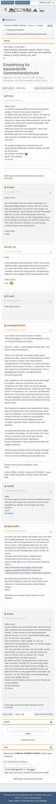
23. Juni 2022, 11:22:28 (12, 251)
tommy (16, 55)
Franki (10, 187)
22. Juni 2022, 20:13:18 (12, 192)
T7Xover (7, 52)
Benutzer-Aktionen (44, 88)
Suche (7, 722)
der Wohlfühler (45, 52)
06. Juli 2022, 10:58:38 (12, 301)
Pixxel (46, 50)
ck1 (29, 55)
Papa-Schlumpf (10, 50)
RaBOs (15, 52)
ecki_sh (11, 247)
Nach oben (8, 714)
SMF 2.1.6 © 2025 (21, 798)
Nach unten (8, 88)
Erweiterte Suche (28, 740)
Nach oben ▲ (48, 795)
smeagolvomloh (16, 325)
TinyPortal (6, 795)
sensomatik (32, 52)
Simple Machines (35, 798)
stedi (34, 55)
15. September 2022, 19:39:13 (15, 330)
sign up (9, 756)
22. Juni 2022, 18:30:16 (12, 100)
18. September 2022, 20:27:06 (15, 618)
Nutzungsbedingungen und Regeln (29, 795)
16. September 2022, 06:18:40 (15, 531)
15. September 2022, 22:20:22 (15, 491)
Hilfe (13, 795)
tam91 (10, 486)
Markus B (8, 55)
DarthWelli (23, 50)
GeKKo (40, 50)
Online (7, 41)
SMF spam (18, 779)
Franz (10, 96)
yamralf (23, 52)
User (6, 747)
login (49, 753)
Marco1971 (13, 526)
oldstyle (32, 50)
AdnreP (23, 55)
